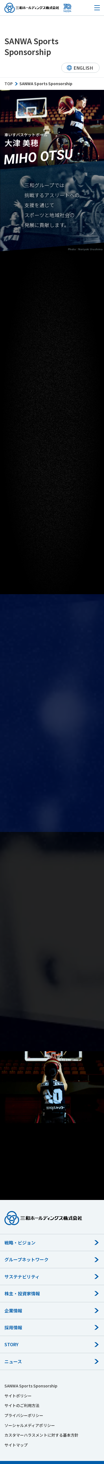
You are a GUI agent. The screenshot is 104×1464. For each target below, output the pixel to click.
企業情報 (13, 1310)
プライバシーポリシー (24, 1415)
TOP (8, 83)
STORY (11, 1344)
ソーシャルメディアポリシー (29, 1425)
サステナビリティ (22, 1276)
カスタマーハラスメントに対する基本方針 (41, 1435)
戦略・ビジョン (19, 1242)
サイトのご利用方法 (21, 1405)
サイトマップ (16, 1445)
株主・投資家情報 (22, 1293)
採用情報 (13, 1327)
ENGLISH (83, 67)
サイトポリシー (18, 1395)
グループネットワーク (26, 1259)
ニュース (13, 1361)
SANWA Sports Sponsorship (30, 1386)
